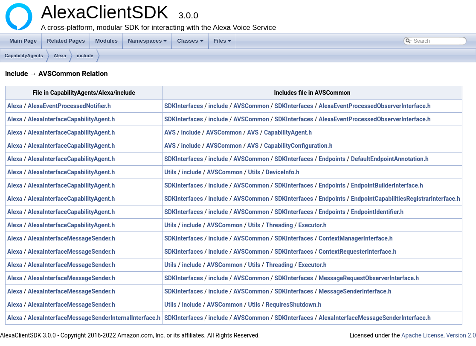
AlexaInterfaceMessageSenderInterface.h (375, 317)
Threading (279, 225)
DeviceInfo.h (282, 172)
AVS (170, 132)
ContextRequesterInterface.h (357, 251)
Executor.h (313, 225)
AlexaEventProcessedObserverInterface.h (375, 106)
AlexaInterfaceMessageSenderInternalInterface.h (94, 317)
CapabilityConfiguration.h (298, 145)
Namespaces (148, 43)
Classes (190, 43)
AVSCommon (251, 106)
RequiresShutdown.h (294, 304)
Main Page (23, 41)
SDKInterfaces (183, 106)
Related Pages (66, 41)
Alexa (60, 55)
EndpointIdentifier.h (377, 211)
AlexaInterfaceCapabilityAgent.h (71, 119)
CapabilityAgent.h (288, 132)
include (85, 55)
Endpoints (332, 158)
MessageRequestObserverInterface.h (369, 278)
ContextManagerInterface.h (356, 238)
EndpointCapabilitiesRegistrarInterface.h (405, 198)
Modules (106, 41)
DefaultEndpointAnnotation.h (390, 158)
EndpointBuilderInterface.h (387, 185)
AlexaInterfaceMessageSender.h (71, 238)
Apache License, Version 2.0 (438, 335)
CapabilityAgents (24, 55)
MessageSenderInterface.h (355, 291)
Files (223, 43)
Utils (170, 172)
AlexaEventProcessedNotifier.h (69, 106)
